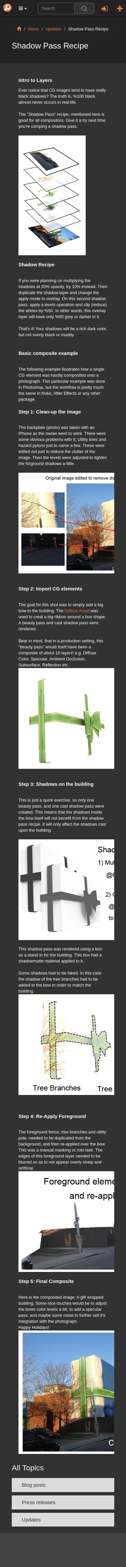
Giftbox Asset (77, 611)
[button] (23, 8)
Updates (53, 29)
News (33, 29)
